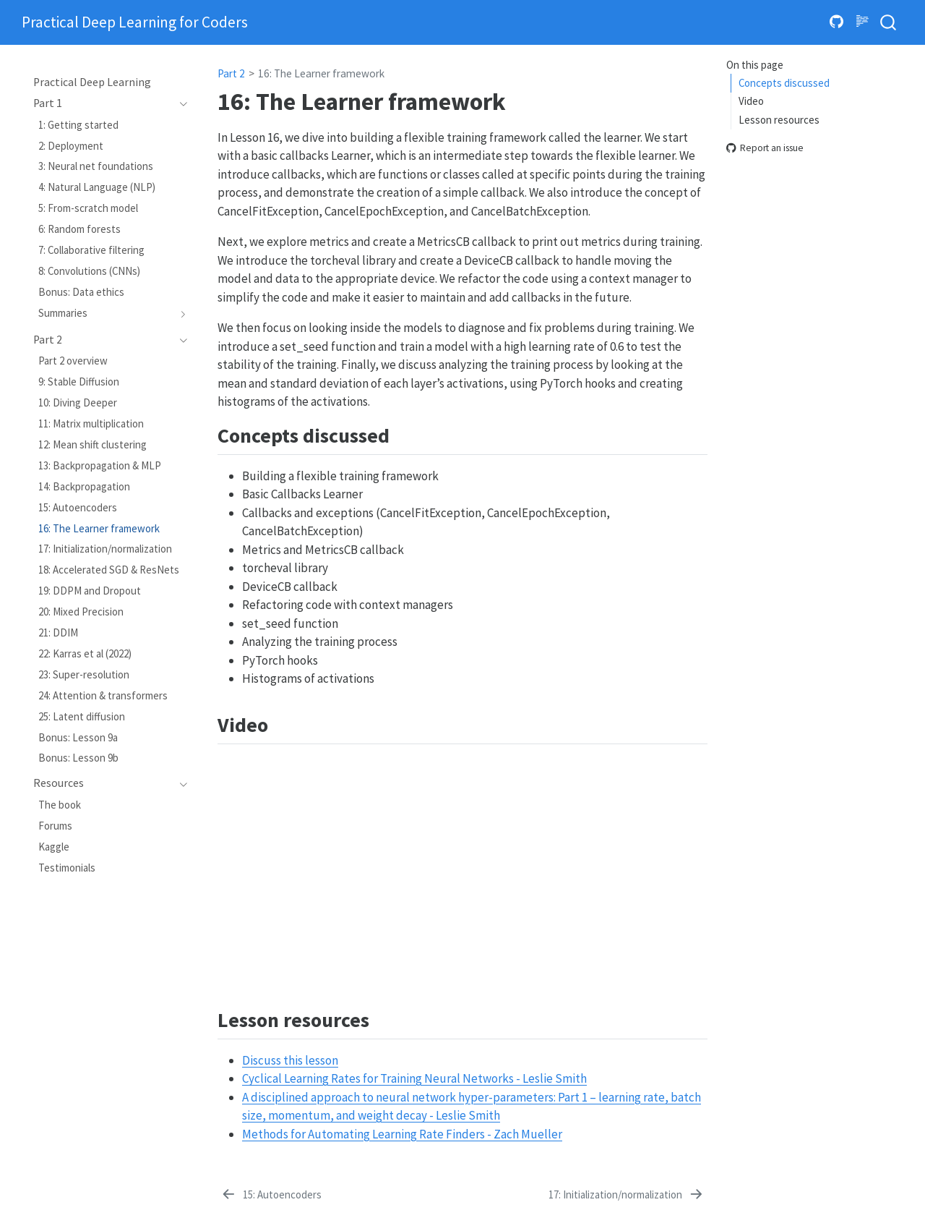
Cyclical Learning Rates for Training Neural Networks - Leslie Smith (414, 1078)
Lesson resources (779, 120)
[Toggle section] (179, 103)
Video (751, 101)
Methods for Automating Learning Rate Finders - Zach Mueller (402, 1134)
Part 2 (231, 73)
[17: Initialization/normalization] (626, 1194)
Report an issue (765, 148)
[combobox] (888, 22)
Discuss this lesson (290, 1060)
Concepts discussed (784, 83)
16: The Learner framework (321, 73)
